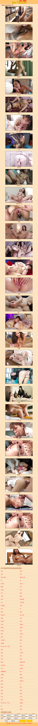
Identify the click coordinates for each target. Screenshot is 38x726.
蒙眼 (2, 586)
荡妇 (21, 646)
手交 (2, 668)
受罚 (21, 605)
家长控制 (29, 723)
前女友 (2, 630)
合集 (2, 608)
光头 (2, 571)
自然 (21, 571)
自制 (2, 677)
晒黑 (21, 674)
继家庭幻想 (22, 662)
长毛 (2, 699)
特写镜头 (3, 605)
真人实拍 (22, 615)
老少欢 (21, 583)
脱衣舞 (21, 668)
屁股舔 (21, 624)
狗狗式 (2, 621)
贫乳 (21, 649)
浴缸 (2, 574)
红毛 (21, 618)
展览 (2, 633)
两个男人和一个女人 (5, 703)
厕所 (21, 690)
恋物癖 (2, 643)
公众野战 (22, 602)
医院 (2, 681)
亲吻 (2, 687)
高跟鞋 (2, 674)
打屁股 (21, 652)
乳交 (21, 687)
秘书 (21, 630)
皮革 (2, 693)
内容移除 (24, 723)
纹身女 (21, 677)
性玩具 (21, 633)
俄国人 (21, 627)
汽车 (2, 593)
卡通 (2, 596)
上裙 (21, 696)
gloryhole (3, 665)
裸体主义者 (22, 577)
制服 (21, 693)
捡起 (21, 593)
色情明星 (22, 599)
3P (20, 684)
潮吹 (21, 659)
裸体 (2, 709)
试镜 (2, 599)
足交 (2, 655)
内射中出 (3, 615)
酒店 (2, 684)
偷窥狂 (21, 703)
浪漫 (2, 624)
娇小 (21, 590)
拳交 (2, 652)
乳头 (21, 574)
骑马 (21, 621)
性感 (21, 637)
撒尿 (21, 596)
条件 (13, 723)
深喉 (2, 618)
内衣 (2, 696)
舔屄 (21, 611)
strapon (22, 665)
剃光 (21, 640)
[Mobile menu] (1, 2)
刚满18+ (22, 681)
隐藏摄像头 (3, 671)
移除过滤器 (29, 721)
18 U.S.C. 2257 (18, 723)
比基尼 (2, 583)
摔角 (21, 709)
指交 (2, 649)
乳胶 (2, 690)
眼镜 (2, 662)
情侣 (2, 611)
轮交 (2, 659)
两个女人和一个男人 (5, 646)
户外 (21, 586)
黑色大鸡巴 (3, 577)
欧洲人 (2, 627)
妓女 (21, 706)
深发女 (2, 590)
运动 (21, 655)
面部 (2, 637)
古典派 (21, 699)
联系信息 (9, 723)
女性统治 (3, 640)
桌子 (21, 671)
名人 (2, 602)
